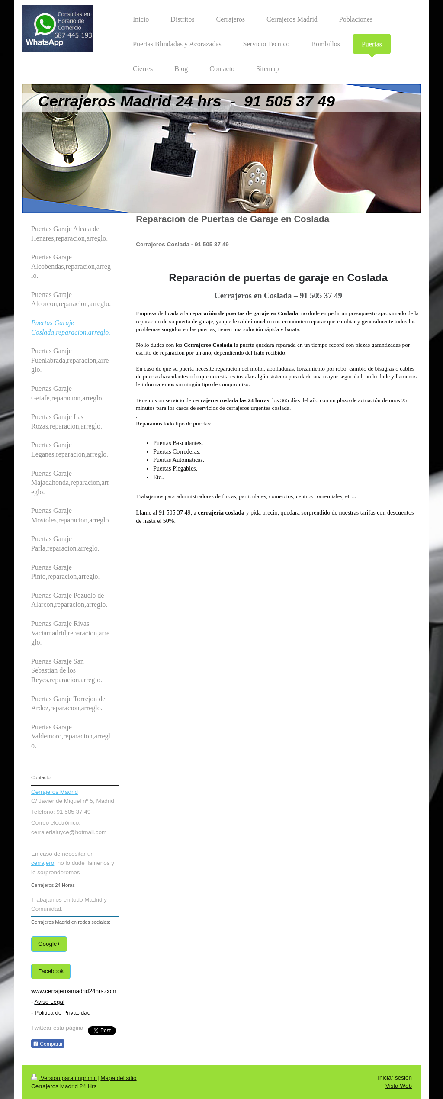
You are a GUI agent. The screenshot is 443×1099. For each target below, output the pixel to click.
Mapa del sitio (118, 1078)
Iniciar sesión (395, 1077)
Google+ (49, 944)
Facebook (51, 971)
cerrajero (42, 863)
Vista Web (398, 1086)
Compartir (48, 1044)
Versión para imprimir (64, 1078)
